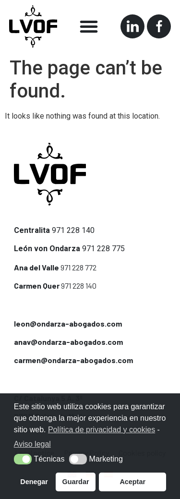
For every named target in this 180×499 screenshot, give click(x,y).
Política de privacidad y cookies (101, 430)
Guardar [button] (75, 482)
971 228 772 (78, 267)
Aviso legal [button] (32, 444)
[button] (88, 26)
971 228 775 (103, 248)
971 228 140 (73, 230)
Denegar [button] (34, 482)
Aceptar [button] (132, 482)
